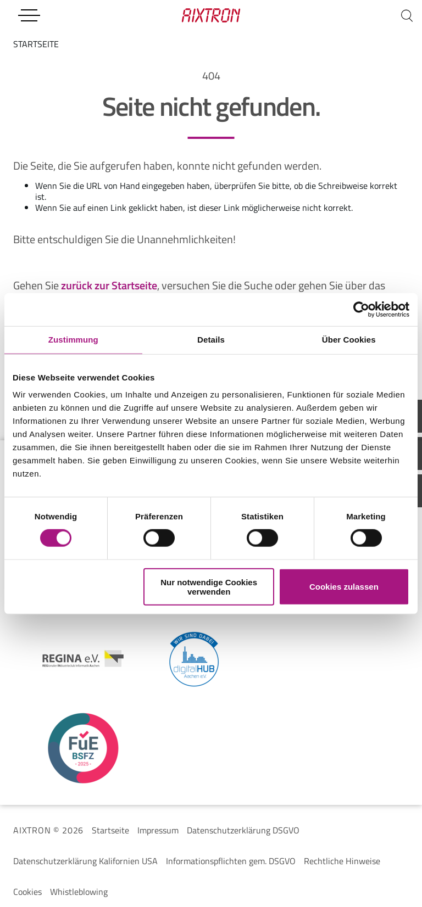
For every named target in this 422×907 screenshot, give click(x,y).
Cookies (27, 891)
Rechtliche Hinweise (342, 860)
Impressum (158, 830)
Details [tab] (211, 339)
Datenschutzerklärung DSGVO (243, 830)
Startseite (110, 830)
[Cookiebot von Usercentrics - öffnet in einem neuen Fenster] (361, 309)
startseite (36, 44)
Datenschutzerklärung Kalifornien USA (85, 860)
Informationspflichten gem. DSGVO (231, 860)
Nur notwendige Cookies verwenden (208, 586)
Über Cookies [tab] (349, 339)
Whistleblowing (79, 891)
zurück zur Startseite (109, 285)
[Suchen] (406, 15)
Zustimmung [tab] (73, 339)
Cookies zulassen (344, 586)
